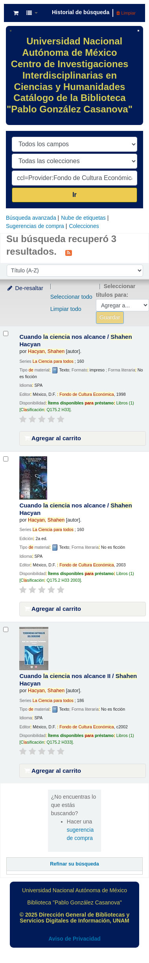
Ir (74, 194)
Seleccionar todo (71, 297)
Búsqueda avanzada (31, 218)
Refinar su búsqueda (74, 864)
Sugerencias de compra (35, 226)
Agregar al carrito (52, 438)
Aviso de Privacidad (74, 938)
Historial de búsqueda (80, 12)
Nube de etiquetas (83, 218)
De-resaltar (24, 288)
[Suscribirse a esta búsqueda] (68, 252)
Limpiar (126, 13)
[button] (16, 13)
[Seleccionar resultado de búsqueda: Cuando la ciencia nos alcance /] (5, 333)
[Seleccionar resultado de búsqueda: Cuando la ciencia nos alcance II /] (5, 629)
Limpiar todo (65, 309)
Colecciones (84, 226)
